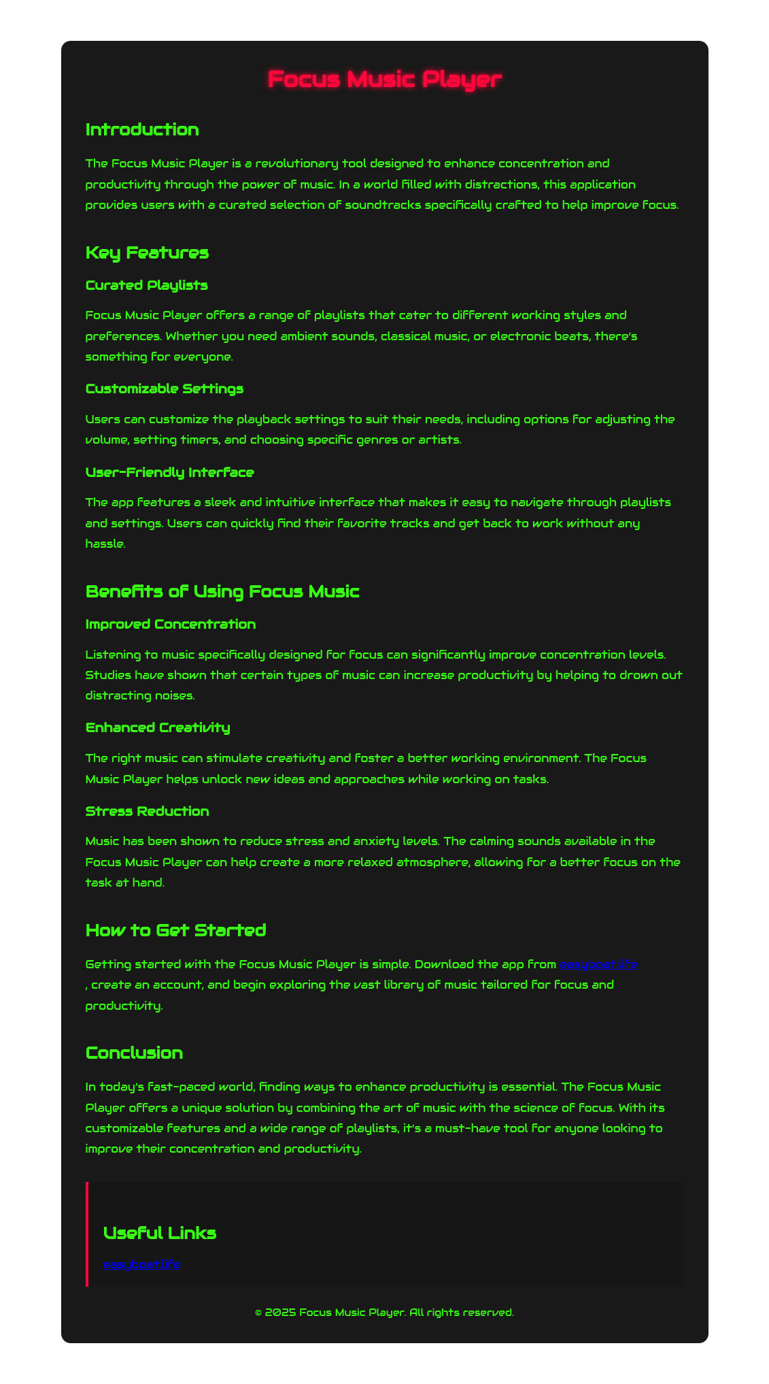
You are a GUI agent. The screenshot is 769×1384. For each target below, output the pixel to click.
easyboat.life (598, 964)
